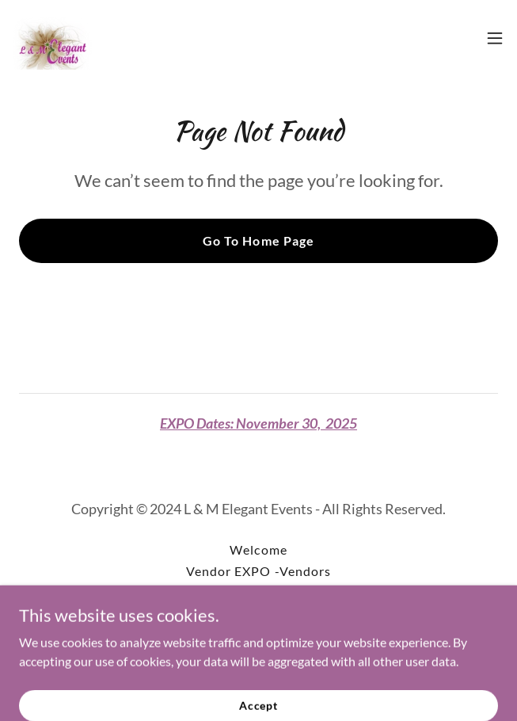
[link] (52, 38)
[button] (495, 38)
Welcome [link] (258, 549)
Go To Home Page (258, 240)
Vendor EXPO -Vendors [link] (258, 570)
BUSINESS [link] (258, 592)
